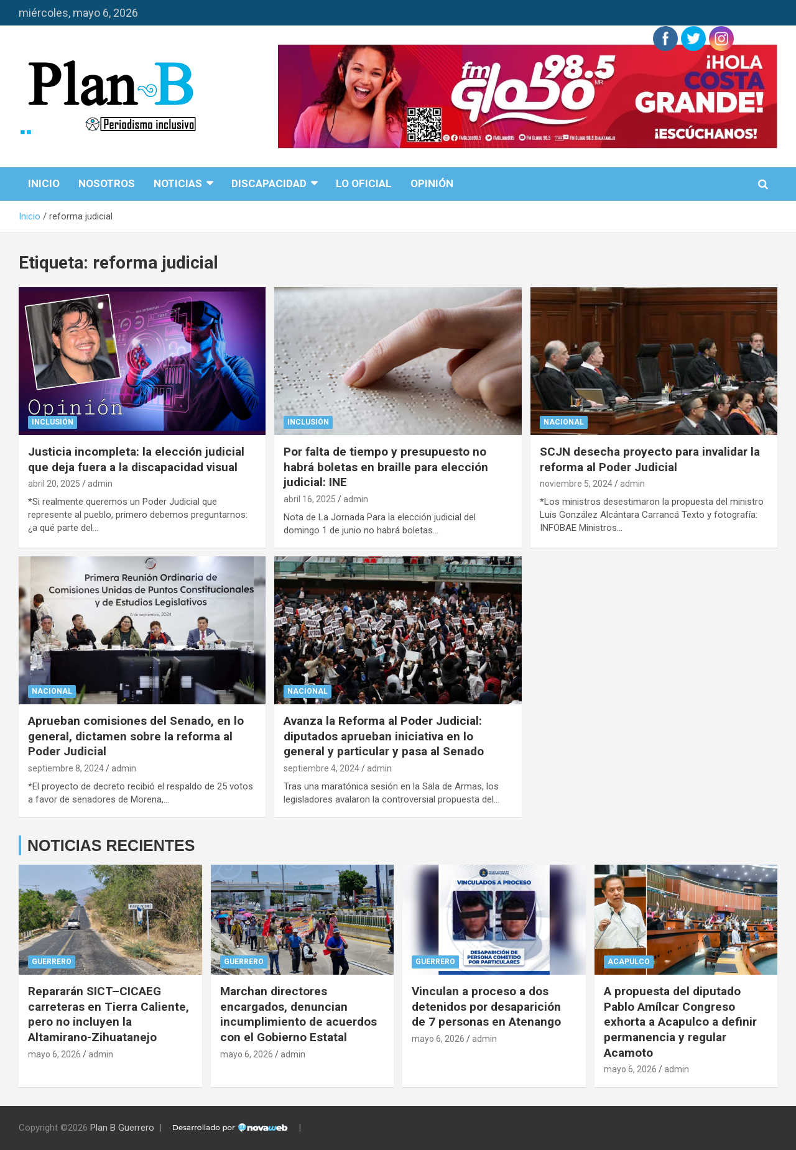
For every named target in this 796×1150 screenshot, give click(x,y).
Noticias (178, 183)
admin (100, 484)
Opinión (431, 183)
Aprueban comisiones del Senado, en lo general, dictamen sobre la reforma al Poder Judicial (136, 736)
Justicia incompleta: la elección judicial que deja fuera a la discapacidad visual (136, 459)
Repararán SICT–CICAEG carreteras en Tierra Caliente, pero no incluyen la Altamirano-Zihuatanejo (108, 1014)
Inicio (44, 183)
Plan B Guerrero (122, 1127)
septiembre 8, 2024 (66, 768)
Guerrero (52, 961)
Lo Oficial (364, 183)
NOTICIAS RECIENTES (111, 845)
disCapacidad (269, 183)
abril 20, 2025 (54, 484)
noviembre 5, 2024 (576, 484)
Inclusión (52, 422)
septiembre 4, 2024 (321, 768)
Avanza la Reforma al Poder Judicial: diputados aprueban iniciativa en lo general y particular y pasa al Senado (384, 736)
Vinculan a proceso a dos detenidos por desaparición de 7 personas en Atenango (486, 1006)
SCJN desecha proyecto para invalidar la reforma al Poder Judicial (650, 459)
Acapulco (629, 961)
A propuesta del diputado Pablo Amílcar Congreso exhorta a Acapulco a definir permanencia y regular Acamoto (680, 1022)
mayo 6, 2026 (54, 1054)
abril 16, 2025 (310, 499)
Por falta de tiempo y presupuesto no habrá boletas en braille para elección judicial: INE (386, 466)
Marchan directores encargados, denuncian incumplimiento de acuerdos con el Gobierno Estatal (298, 1014)
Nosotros (106, 183)
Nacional (564, 422)
